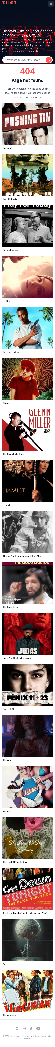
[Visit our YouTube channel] (38, 1028)
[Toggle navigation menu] (51, 4)
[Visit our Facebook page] (17, 1028)
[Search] (24, 59)
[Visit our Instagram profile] (24, 1028)
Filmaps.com (15, 1036)
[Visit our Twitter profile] (31, 1028)
